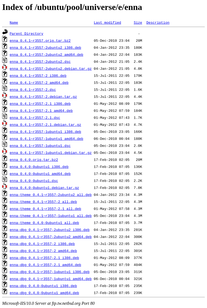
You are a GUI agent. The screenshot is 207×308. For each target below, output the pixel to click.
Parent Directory (26, 33)
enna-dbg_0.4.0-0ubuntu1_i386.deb (43, 285)
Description (158, 22)
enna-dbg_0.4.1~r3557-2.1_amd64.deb (45, 264)
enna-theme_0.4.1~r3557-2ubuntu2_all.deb (51, 194)
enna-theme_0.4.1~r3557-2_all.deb (43, 201)
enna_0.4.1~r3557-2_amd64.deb (39, 82)
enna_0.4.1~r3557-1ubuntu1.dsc (40, 145)
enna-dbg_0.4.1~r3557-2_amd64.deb (43, 250)
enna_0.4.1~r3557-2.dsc (33, 89)
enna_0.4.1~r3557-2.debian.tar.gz (43, 96)
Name (14, 22)
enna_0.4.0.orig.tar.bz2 (34, 159)
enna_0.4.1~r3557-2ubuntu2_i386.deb (45, 47)
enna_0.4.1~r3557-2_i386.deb (38, 75)
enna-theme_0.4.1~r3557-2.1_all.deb (45, 208)
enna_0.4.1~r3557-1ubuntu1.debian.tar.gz (51, 152)
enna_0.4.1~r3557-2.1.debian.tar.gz (45, 124)
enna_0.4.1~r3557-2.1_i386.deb (40, 103)
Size (138, 22)
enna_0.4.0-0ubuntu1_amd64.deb (40, 173)
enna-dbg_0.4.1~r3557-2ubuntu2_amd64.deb (51, 236)
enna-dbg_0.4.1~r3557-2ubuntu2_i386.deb (49, 229)
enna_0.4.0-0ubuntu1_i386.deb (39, 166)
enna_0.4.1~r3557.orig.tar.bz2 (40, 40)
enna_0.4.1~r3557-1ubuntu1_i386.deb (45, 131)
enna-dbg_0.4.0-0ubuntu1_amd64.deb (44, 292)
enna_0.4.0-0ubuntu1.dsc (34, 180)
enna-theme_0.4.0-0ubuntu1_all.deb (44, 222)
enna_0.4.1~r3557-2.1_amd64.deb (41, 110)
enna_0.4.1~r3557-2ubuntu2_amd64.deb (46, 54)
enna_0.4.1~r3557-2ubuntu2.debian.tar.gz (51, 68)
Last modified (107, 22)
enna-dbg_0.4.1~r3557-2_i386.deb (42, 243)
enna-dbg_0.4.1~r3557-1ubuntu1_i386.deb (49, 271)
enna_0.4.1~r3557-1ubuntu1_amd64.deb (46, 138)
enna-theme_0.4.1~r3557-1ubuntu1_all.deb (51, 215)
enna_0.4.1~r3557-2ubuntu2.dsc (40, 61)
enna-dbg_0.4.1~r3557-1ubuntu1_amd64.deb (51, 278)
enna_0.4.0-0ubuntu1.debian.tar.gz (44, 187)
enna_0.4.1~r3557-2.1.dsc (35, 117)
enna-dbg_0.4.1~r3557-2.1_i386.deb (44, 257)
